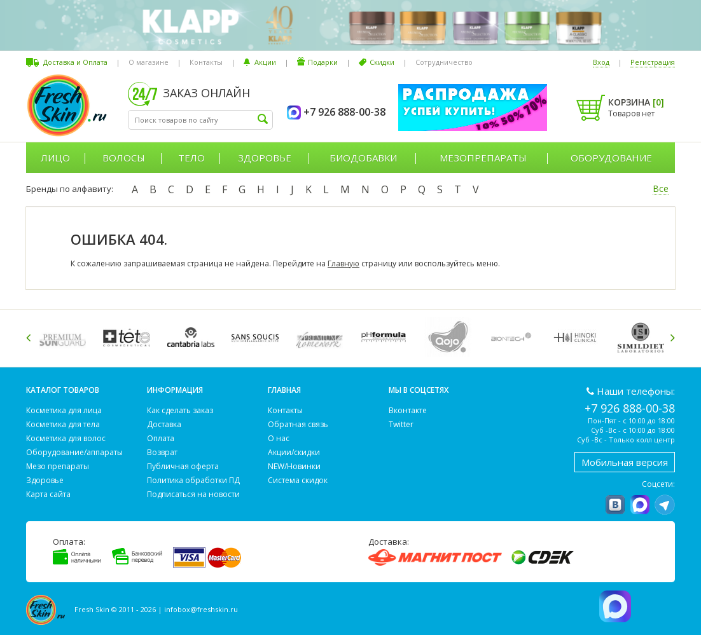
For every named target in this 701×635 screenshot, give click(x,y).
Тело (191, 157)
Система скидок (298, 480)
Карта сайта (48, 494)
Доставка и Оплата (75, 62)
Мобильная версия (624, 462)
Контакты (206, 62)
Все (661, 188)
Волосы (123, 157)
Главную (343, 263)
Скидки (382, 62)
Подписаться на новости (193, 494)
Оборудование (611, 157)
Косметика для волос (66, 438)
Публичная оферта (183, 466)
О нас (278, 438)
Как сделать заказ (180, 410)
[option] (64, 337)
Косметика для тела (63, 424)
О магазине (148, 62)
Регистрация (652, 62)
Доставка (164, 424)
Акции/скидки (294, 452)
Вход (601, 62)
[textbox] (200, 120)
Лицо (55, 157)
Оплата (160, 438)
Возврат (162, 452)
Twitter (401, 424)
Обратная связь (298, 424)
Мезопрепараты (483, 157)
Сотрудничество (444, 62)
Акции (265, 62)
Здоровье (264, 157)
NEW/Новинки (294, 466)
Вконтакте (408, 410)
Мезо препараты (57, 466)
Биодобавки (363, 157)
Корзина (636, 102)
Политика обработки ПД (193, 480)
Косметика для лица (64, 410)
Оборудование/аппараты (74, 452)
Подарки (323, 62)
